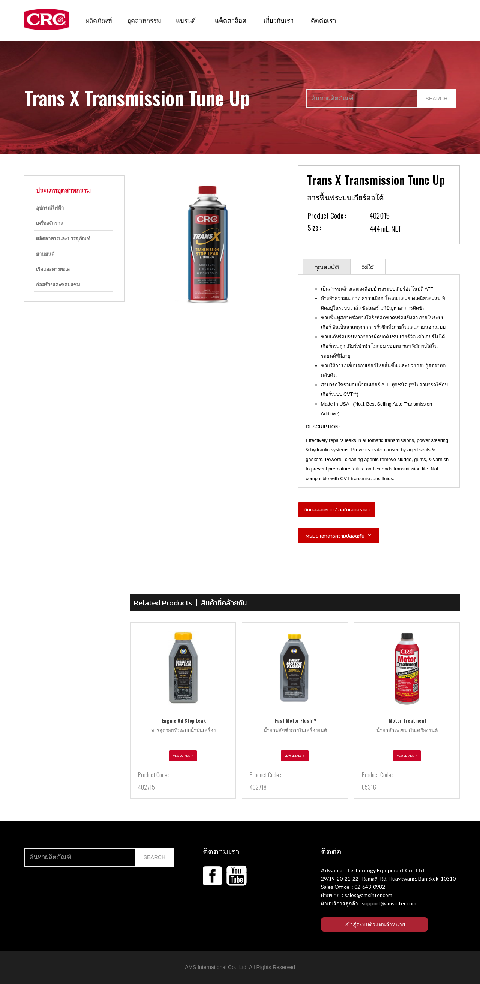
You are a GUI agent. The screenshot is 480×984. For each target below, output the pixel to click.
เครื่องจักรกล (49, 222)
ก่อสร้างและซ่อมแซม (58, 284)
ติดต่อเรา (323, 20)
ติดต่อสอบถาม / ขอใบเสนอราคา (337, 509)
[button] (99, 20)
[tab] (327, 266)
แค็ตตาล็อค (230, 20)
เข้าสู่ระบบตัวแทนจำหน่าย (374, 924)
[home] (46, 19)
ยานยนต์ (45, 253)
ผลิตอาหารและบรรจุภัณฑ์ (63, 238)
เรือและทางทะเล (53, 269)
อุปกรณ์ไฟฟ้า (50, 207)
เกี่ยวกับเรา (279, 20)
